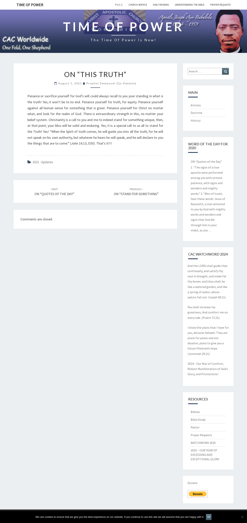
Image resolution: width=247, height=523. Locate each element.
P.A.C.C (119, 4)
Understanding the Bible (190, 4)
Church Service (138, 4)
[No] (242, 517)
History (195, 120)
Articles (196, 105)
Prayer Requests (220, 4)
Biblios (195, 412)
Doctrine (196, 113)
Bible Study (198, 419)
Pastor (195, 427)
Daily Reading (161, 4)
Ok (208, 516)
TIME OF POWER (29, 4)
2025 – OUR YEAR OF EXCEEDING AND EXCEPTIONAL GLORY (205, 454)
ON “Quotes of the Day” (206, 161)
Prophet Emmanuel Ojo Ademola (111, 83)
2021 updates (42, 162)
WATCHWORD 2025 (203, 443)
